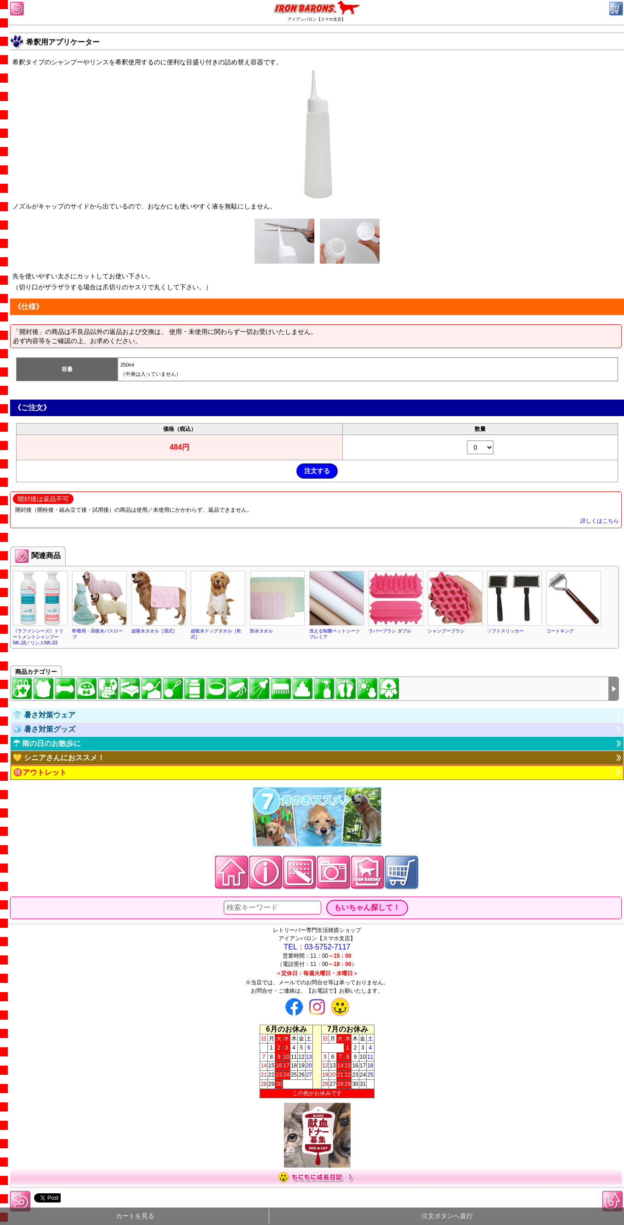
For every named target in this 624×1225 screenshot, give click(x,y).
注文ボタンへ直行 (447, 1216)
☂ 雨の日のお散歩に (47, 743)
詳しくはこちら (599, 521)
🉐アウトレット (40, 772)
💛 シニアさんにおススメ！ (59, 758)
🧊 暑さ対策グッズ (44, 729)
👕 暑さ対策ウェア (44, 715)
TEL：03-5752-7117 (317, 947)
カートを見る (135, 1216)
